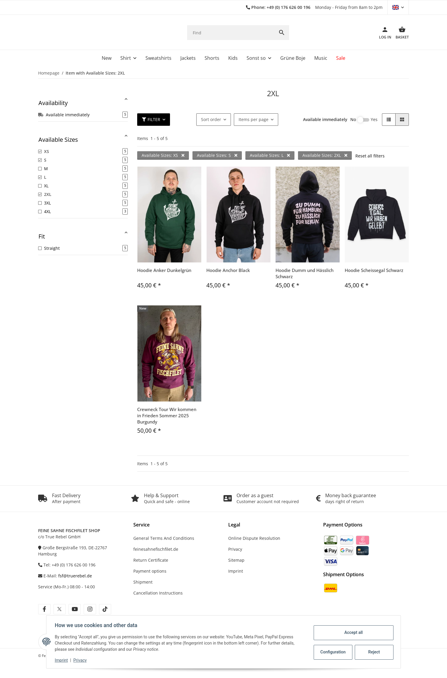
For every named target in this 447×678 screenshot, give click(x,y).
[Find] (230, 32)
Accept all (352, 632)
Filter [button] (151, 119)
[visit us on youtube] (75, 609)
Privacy (81, 660)
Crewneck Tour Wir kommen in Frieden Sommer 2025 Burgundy (166, 415)
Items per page (253, 119)
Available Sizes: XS (163, 155)
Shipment (143, 582)
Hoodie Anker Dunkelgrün (164, 270)
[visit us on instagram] (90, 609)
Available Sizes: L (270, 155)
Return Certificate (150, 560)
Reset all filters (370, 156)
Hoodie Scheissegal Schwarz (374, 270)
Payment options (149, 571)
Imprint (62, 660)
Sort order (211, 119)
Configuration (332, 652)
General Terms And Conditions (163, 538)
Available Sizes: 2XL (324, 155)
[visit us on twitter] (60, 609)
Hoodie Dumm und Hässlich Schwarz (304, 273)
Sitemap (236, 560)
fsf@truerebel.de (75, 576)
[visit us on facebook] (44, 609)
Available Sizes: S (217, 155)
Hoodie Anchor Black (228, 270)
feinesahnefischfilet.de (155, 549)
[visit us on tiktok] (105, 609)
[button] (398, 7)
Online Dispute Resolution (254, 538)
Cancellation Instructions (158, 593)
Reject (373, 652)
